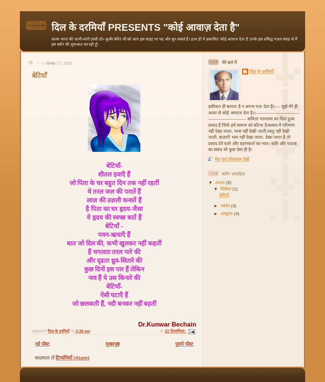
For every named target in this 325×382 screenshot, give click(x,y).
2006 (220, 182)
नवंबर (225, 205)
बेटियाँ (39, 75)
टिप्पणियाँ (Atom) (72, 358)
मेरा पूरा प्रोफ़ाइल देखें (232, 159)
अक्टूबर (227, 213)
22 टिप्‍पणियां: (176, 331)
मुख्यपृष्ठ (112, 344)
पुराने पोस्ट (184, 344)
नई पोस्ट (42, 344)
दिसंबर (226, 188)
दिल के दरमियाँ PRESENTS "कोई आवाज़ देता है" (145, 27)
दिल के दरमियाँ (262, 71)
